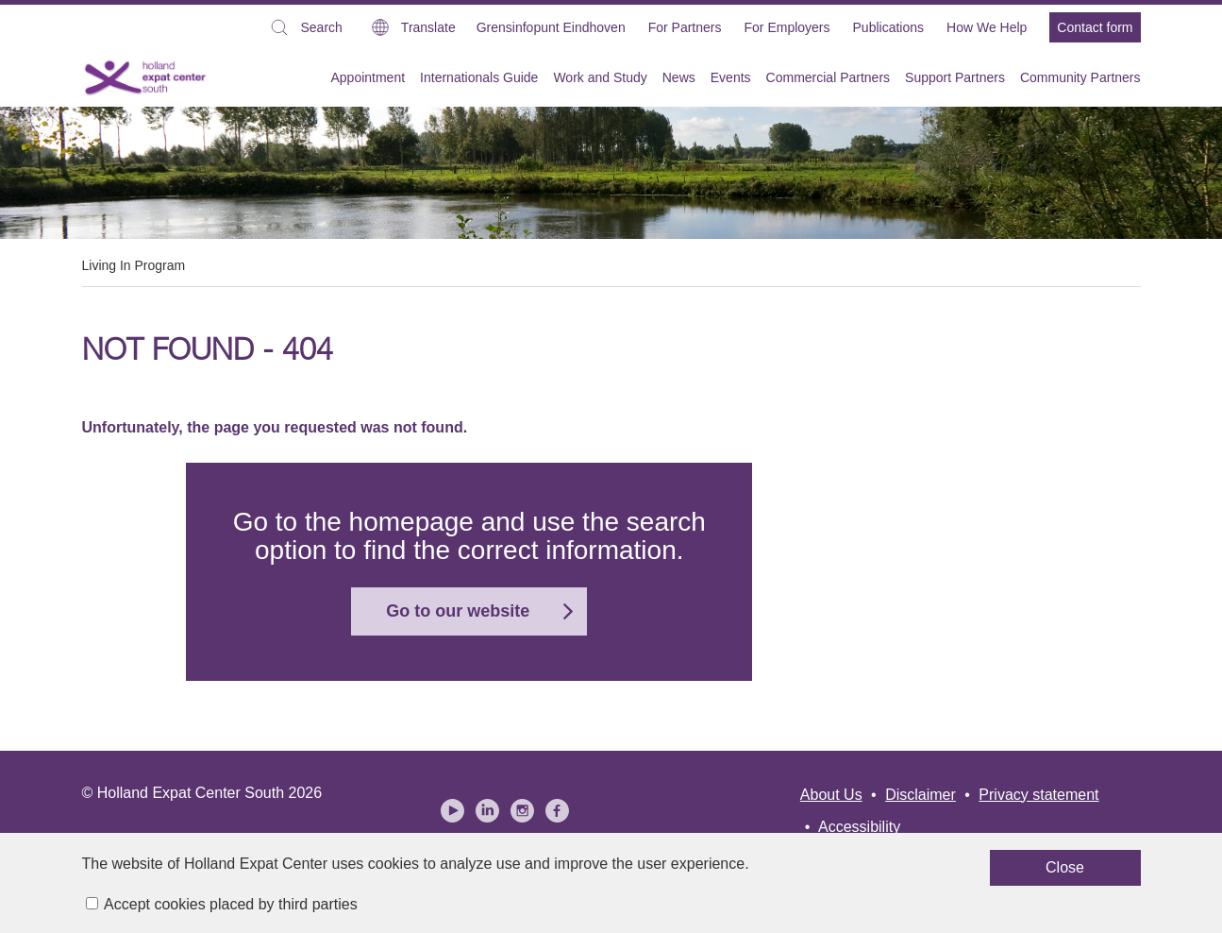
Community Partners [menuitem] (1080, 77)
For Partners (685, 27)
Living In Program (134, 265)
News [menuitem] (678, 77)
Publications (889, 27)
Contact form (1094, 27)
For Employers (787, 27)
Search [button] (305, 30)
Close (799, 876)
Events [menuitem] (731, 77)
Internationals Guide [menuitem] (479, 77)
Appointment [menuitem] (367, 77)
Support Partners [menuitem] (955, 77)
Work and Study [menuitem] (599, 77)
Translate (428, 27)
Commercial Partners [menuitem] (828, 77)
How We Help (986, 27)
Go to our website (457, 611)
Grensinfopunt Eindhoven (551, 27)
